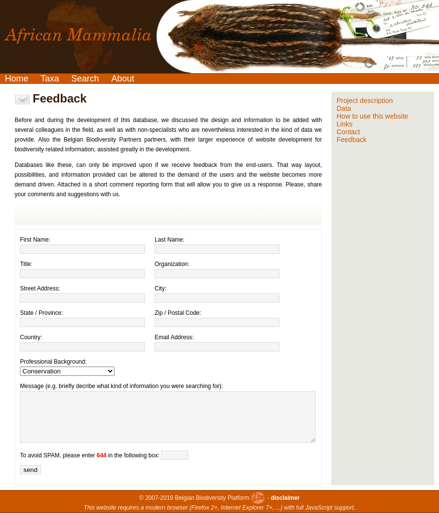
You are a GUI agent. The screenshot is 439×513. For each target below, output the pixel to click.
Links (345, 124)
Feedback (351, 140)
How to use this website (372, 116)
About (122, 78)
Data (344, 108)
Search (85, 78)
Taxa (49, 78)
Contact (348, 132)
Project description (365, 100)
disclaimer (285, 497)
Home (16, 78)
